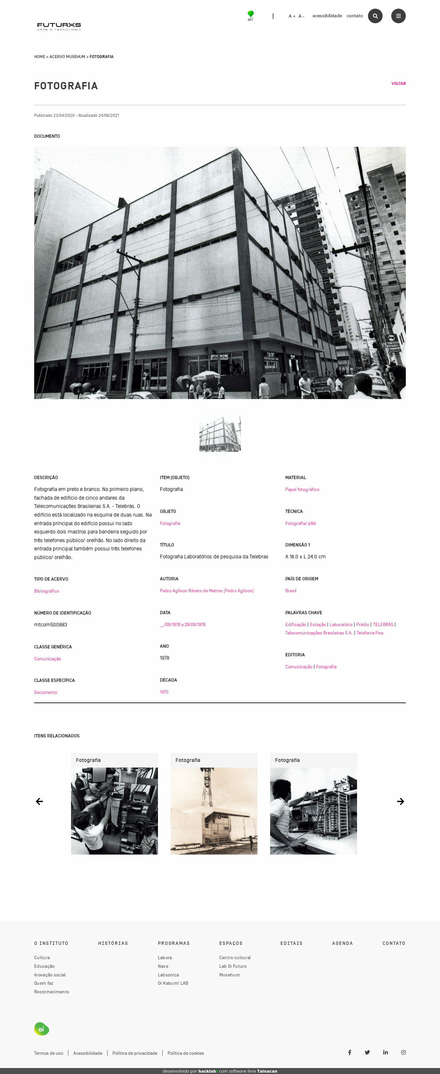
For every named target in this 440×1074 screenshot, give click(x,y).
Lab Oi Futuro (233, 966)
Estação (318, 624)
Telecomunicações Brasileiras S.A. (319, 632)
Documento (45, 692)
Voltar (399, 83)
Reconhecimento (51, 991)
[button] (39, 801)
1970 (164, 692)
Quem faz (43, 983)
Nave (163, 966)
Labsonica (168, 974)
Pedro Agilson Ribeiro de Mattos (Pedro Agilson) (207, 590)
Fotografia (170, 523)
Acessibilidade (87, 1053)
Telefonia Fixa (370, 632)
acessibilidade (327, 16)
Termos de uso (48, 1053)
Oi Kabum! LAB (173, 983)
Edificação (295, 624)
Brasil (291, 590)
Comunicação (47, 658)
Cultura (42, 957)
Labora (165, 957)
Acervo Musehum (67, 56)
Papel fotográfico (302, 489)
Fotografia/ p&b (300, 523)
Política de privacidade (134, 1053)
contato (355, 16)
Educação (44, 966)
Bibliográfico (46, 591)
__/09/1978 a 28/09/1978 (182, 624)
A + (292, 16)
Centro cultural (235, 957)
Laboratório (341, 624)
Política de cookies (186, 1053)
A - (302, 16)
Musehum (229, 974)
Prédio (362, 624)
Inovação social (50, 974)
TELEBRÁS (383, 624)
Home (39, 56)
